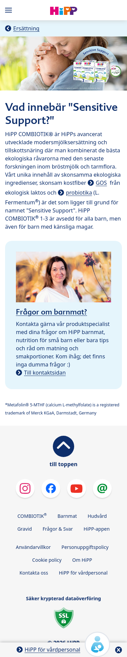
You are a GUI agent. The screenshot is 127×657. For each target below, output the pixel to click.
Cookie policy (47, 560)
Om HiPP (82, 560)
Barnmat (67, 516)
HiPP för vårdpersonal (83, 573)
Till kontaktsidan (45, 372)
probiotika (79, 192)
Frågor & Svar (58, 529)
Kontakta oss (33, 573)
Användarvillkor (33, 547)
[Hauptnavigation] (10, 10)
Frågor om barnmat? (51, 312)
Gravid (24, 529)
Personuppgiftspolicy (84, 547)
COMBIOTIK (32, 515)
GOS (101, 182)
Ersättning (26, 28)
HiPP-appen (97, 529)
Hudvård (97, 516)
